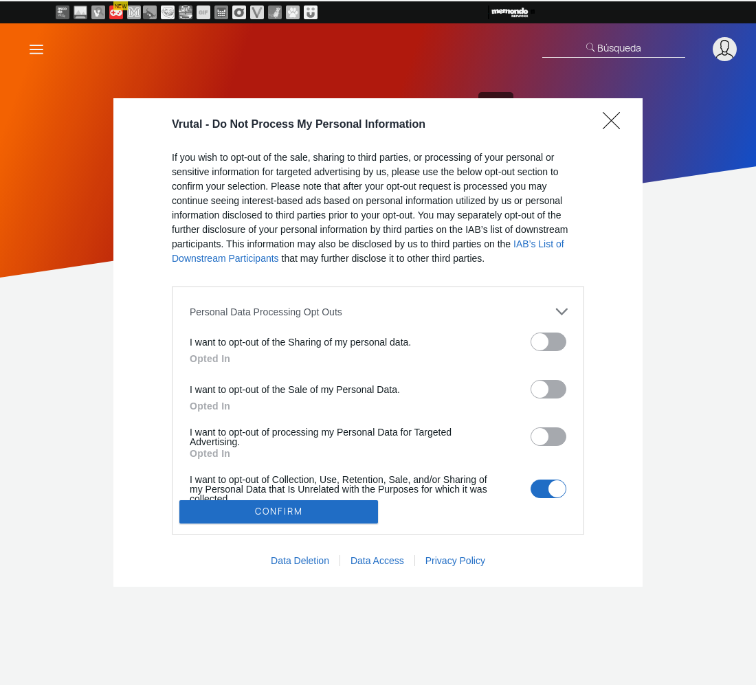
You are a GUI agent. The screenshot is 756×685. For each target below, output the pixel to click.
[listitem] (378, 311)
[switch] (548, 342)
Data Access (377, 560)
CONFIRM (279, 511)
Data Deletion (300, 560)
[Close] (616, 125)
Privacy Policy (455, 560)
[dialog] (378, 342)
